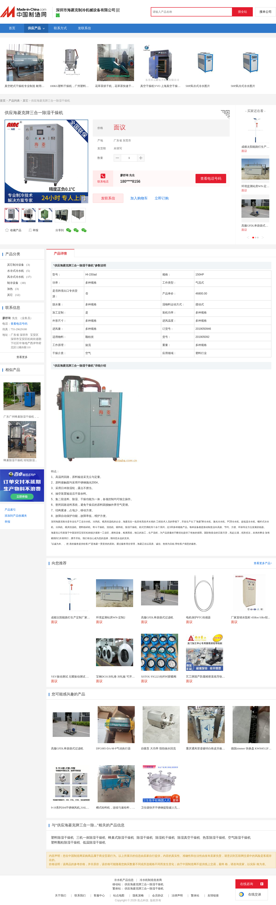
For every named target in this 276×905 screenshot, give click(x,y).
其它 (25, 100)
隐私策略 (138, 895)
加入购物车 (139, 198)
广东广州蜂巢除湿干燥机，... (21, 416)
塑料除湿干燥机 (62, 837)
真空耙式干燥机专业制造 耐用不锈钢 (27, 86)
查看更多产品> (263, 563)
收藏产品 (13, 230)
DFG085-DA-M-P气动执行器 (113, 748)
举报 (33, 230)
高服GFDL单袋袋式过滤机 (257, 225)
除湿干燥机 (145, 837)
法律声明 (177, 895)
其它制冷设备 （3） (19, 264)
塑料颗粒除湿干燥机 (65, 842)
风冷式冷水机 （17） (20, 276)
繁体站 (195, 895)
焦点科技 (142, 900)
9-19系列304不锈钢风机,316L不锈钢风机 (75, 807)
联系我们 (80, 895)
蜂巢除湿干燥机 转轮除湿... (20, 460)
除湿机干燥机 (165, 837)
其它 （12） (14, 295)
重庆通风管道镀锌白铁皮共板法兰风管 (209, 748)
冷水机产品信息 (124, 880)
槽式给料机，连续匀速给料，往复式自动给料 (124, 807)
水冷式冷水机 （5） (19, 270)
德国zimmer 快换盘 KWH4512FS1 (251, 748)
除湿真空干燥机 (188, 837)
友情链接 (213, 895)
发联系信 (108, 198)
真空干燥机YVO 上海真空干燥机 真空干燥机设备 (170, 86)
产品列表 (14, 100)
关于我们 (60, 895)
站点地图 (118, 895)
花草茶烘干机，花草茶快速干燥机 (116, 86)
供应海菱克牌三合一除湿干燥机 (144, 884)
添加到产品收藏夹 (16, 515)
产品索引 (10, 509)
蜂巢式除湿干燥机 (121, 837)
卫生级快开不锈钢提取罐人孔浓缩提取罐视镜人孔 (171, 807)
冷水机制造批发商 (151, 880)
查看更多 (22, 357)
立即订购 (162, 198)
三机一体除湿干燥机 (91, 837)
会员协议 (157, 895)
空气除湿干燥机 (239, 837)
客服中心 (99, 895)
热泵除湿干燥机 (214, 837)
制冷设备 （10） (17, 283)
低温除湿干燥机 (94, 842)
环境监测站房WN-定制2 (256, 186)
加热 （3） (13, 289)
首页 (3, 100)
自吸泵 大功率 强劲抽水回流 (158, 748)
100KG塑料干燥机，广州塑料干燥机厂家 (75, 86)
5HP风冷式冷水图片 (198, 86)
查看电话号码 (210, 178)
